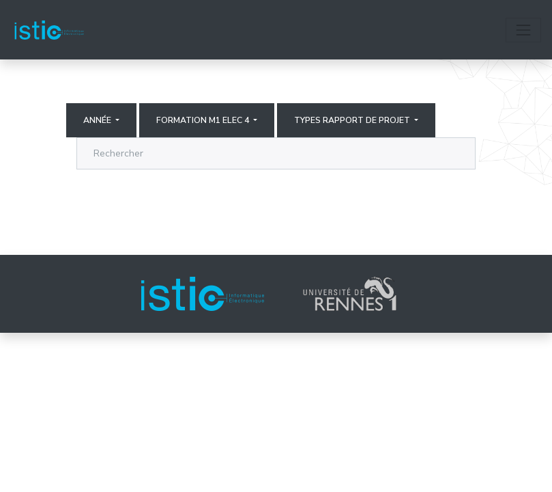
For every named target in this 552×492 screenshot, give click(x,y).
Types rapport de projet (353, 120)
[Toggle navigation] (523, 30)
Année (98, 120)
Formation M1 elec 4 (203, 120)
